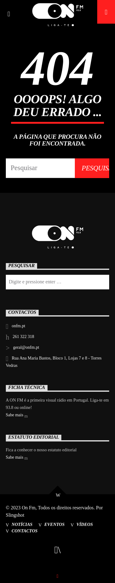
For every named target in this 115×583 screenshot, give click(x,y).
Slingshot (15, 515)
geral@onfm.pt (26, 347)
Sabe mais (17, 415)
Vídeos (84, 524)
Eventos (54, 524)
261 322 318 (23, 336)
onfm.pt (18, 326)
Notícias (22, 524)
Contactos (25, 530)
